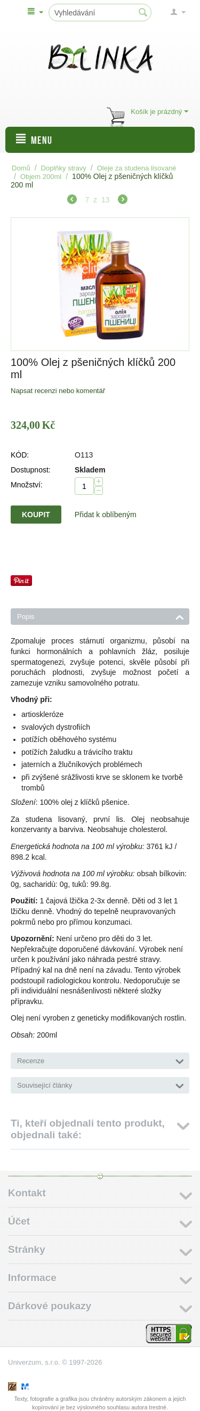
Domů (21, 168)
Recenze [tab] (100, 1060)
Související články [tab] (100, 1084)
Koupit (36, 514)
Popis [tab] (100, 616)
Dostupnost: (31, 470)
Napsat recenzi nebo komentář (58, 391)
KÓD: (20, 455)
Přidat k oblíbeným (106, 514)
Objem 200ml (40, 177)
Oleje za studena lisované (137, 168)
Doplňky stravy (63, 168)
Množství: (27, 484)
